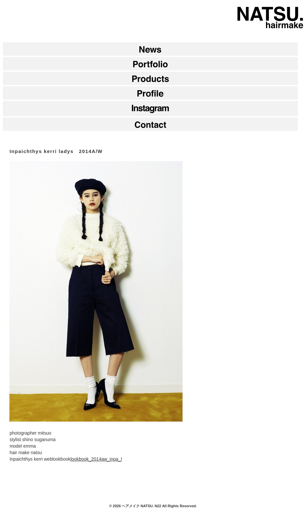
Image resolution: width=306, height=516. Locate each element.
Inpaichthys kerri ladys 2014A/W (56, 151)
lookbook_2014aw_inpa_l (96, 459)
